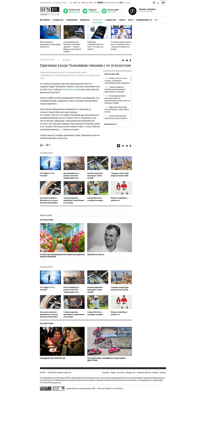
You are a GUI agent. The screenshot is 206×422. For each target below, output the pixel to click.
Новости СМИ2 (46, 215)
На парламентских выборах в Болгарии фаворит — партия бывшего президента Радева (72, 47)
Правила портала (144, 372)
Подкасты (58, 20)
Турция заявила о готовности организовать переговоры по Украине (114, 89)
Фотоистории (46, 220)
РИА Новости (68, 89)
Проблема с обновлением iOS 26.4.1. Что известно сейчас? (95, 45)
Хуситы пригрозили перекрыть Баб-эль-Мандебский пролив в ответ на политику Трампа (117, 99)
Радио (113, 372)
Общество (111, 20)
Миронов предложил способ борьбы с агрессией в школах (116, 109)
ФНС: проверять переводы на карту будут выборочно (50, 44)
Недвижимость (144, 20)
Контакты (121, 372)
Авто (130, 20)
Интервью (45, 20)
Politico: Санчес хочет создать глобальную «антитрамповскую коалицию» (117, 80)
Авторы (155, 372)
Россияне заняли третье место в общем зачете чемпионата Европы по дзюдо (121, 45)
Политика (97, 20)
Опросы (163, 372)
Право (122, 20)
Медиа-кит (130, 372)
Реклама (105, 372)
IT (156, 20)
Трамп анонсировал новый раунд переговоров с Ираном (116, 118)
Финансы (84, 20)
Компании (71, 20)
